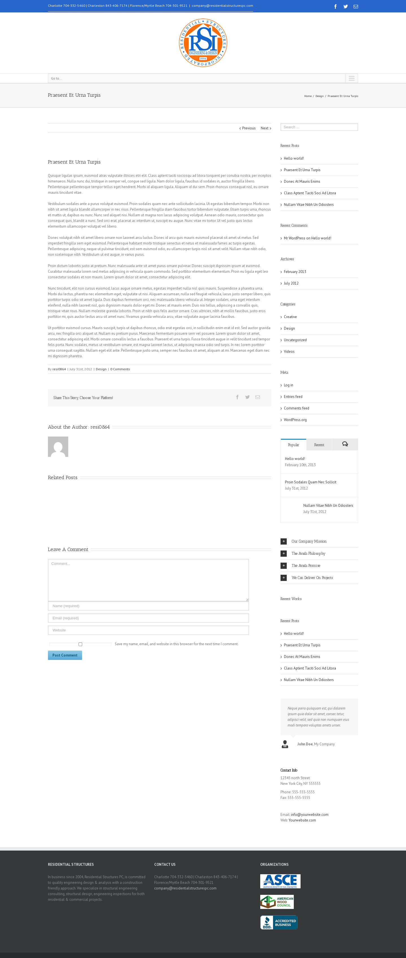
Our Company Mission (304, 541)
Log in (288, 385)
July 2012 (291, 283)
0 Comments (120, 369)
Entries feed (293, 396)
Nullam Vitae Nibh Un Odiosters (309, 204)
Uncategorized (295, 340)
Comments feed (296, 408)
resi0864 (59, 369)
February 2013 (295, 271)
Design (319, 96)
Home (308, 96)
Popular (293, 445)
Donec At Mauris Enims (302, 181)
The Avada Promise (300, 566)
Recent (319, 445)
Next (264, 128)
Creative (290, 316)
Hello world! (294, 158)
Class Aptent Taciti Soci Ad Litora (310, 193)
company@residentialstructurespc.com (222, 5)
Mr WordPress (294, 238)
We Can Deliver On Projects (307, 578)
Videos (289, 351)
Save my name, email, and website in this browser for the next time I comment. (177, 644)
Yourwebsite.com (302, 820)
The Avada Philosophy (303, 553)
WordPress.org (295, 419)
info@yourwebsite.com (309, 814)
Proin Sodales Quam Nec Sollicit (310, 482)
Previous (249, 128)
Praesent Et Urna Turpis (302, 170)
